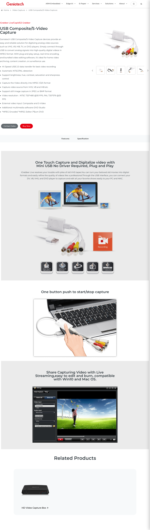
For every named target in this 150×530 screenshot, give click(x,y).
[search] (141, 4)
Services (97, 4)
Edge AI (71, 4)
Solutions (110, 4)
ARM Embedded (54, 4)
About (123, 4)
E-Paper (84, 4)
